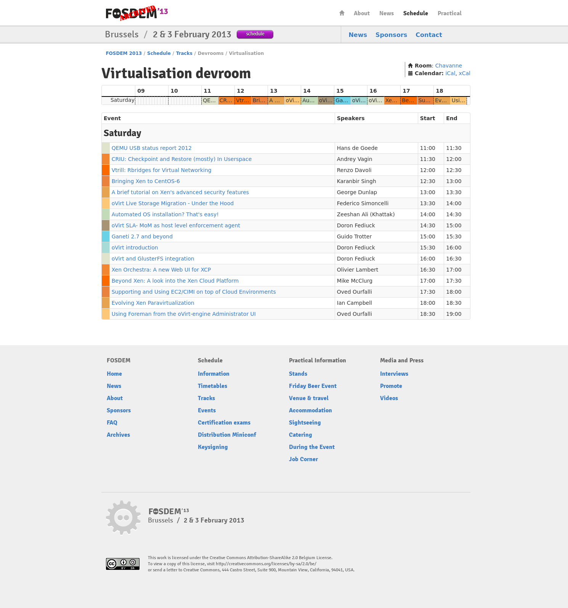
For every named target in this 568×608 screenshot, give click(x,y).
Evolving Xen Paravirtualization (153, 303)
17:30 (453, 281)
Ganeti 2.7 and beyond (142, 236)
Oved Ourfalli (354, 292)
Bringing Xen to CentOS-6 (146, 181)
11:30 (453, 148)
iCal (450, 73)
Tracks (184, 53)
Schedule (415, 13)
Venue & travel (309, 398)
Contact (429, 35)
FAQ (112, 422)
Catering (300, 435)
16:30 (453, 259)
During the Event (312, 447)
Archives (118, 435)
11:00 (427, 148)
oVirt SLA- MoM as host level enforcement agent (176, 225)
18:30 (453, 303)
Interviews (394, 374)
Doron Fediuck (356, 225)
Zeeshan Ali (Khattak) (366, 214)
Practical (450, 13)
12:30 (453, 170)
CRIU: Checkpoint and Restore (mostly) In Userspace (182, 159)
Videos (389, 398)
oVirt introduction (135, 247)
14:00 (453, 203)
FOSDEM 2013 (124, 53)
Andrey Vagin (354, 159)
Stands (298, 374)
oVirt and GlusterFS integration (153, 259)
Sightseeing (305, 422)
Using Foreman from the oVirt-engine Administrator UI (184, 314)
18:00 (453, 292)
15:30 (453, 236)
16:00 (453, 247)
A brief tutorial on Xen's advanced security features (180, 192)
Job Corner (303, 459)
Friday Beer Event (313, 386)
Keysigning (213, 447)
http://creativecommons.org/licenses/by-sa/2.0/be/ (266, 564)
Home (342, 13)
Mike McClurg (354, 281)
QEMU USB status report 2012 (152, 148)
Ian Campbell (354, 303)
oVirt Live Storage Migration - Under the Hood (173, 203)
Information (213, 374)
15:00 (453, 225)
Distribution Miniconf (227, 435)
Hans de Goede (357, 148)
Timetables (212, 386)
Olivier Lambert (358, 270)
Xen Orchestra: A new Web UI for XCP (161, 270)
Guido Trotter (354, 236)
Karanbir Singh (356, 181)
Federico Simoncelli (363, 203)
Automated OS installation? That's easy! (165, 214)
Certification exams (224, 422)
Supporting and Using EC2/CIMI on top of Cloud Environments (194, 292)
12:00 (453, 159)
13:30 (453, 192)
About (362, 13)
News (386, 13)
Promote (391, 386)
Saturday (123, 100)
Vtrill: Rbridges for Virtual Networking (162, 170)
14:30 (453, 214)
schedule (255, 34)
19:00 (453, 314)
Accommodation (310, 410)
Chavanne (448, 66)
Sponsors (391, 35)
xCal (464, 73)
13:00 (453, 181)
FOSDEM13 (169, 511)
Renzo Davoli (354, 170)
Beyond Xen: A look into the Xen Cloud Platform (175, 281)
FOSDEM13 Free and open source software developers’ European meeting (137, 13)
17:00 (453, 270)
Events (207, 410)
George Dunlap (357, 192)
